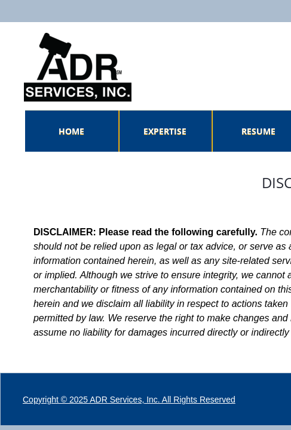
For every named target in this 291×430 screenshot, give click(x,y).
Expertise (164, 131)
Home (71, 131)
